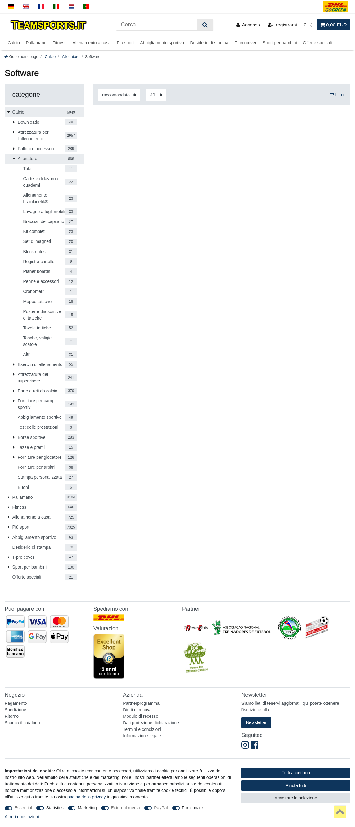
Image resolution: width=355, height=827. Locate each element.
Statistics (55, 807)
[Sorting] (119, 95)
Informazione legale (142, 735)
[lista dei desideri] (308, 24)
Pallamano (36, 42)
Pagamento (16, 703)
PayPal (161, 807)
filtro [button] (337, 95)
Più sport (125, 42)
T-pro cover (246, 42)
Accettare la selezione (296, 797)
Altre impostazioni (22, 816)
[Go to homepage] (21, 57)
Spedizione (15, 709)
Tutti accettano (296, 772)
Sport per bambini (280, 42)
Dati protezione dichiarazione (151, 722)
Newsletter (256, 722)
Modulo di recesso (140, 716)
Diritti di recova (137, 709)
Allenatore (70, 57)
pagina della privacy (86, 796)
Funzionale (192, 807)
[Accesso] (248, 24)
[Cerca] (205, 24)
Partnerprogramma (141, 703)
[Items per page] (156, 95)
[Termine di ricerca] (156, 24)
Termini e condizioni (142, 729)
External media (125, 807)
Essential (23, 807)
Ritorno (12, 716)
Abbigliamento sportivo (162, 42)
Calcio (14, 42)
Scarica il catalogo (22, 722)
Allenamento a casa (92, 42)
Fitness (59, 42)
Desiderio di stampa (209, 42)
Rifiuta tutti (295, 785)
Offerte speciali (317, 42)
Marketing (87, 807)
